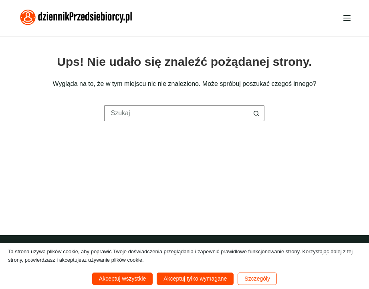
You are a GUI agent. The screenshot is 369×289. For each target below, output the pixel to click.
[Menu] (347, 18)
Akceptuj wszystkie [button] (122, 278)
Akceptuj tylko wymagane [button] (195, 278)
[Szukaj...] (176, 113)
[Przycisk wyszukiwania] (256, 113)
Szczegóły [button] (257, 278)
